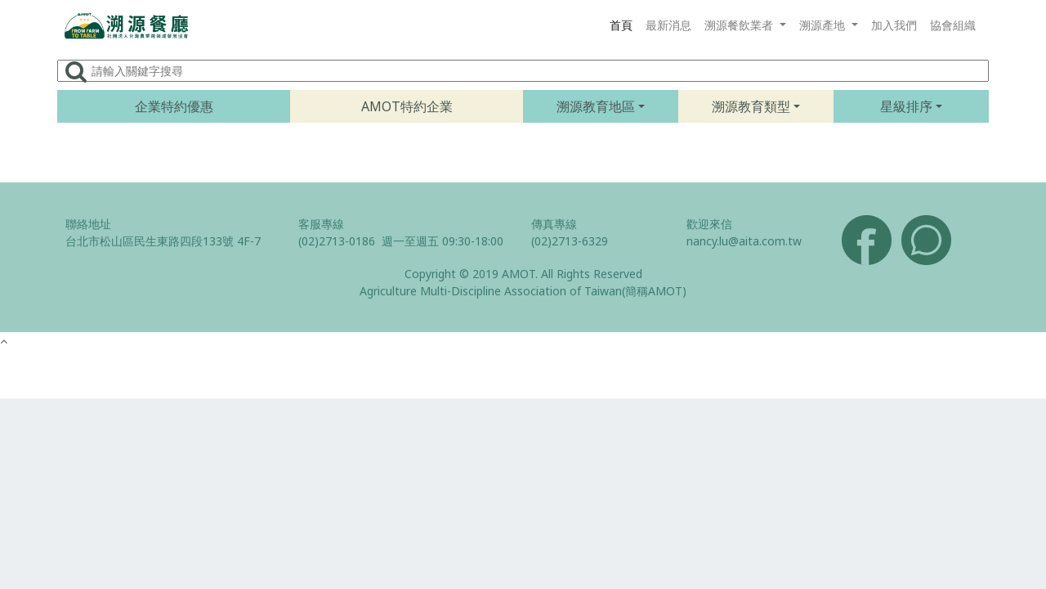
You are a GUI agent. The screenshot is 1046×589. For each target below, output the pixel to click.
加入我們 (894, 25)
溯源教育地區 (596, 106)
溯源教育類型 (751, 106)
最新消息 (668, 25)
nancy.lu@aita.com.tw (744, 241)
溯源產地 (823, 25)
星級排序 (906, 106)
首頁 (621, 25)
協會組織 (953, 25)
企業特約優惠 (174, 106)
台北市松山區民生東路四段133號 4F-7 (163, 241)
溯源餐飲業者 (740, 25)
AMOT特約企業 (407, 106)
